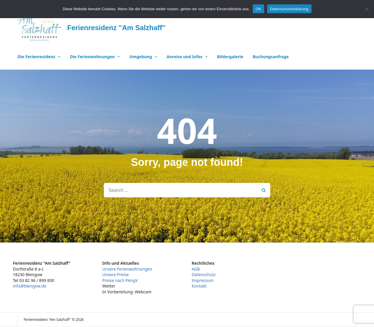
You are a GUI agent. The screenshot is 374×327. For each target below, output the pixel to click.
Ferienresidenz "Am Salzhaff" (116, 28)
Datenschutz (204, 274)
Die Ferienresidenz (36, 56)
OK (258, 9)
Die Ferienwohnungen (92, 56)
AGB (196, 269)
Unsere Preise (115, 274)
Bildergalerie (230, 56)
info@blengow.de (29, 286)
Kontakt (199, 286)
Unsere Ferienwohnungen (127, 269)
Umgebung (140, 56)
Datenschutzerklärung (289, 9)
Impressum (203, 280)
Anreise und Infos (184, 56)
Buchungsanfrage (271, 56)
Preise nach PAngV (120, 280)
